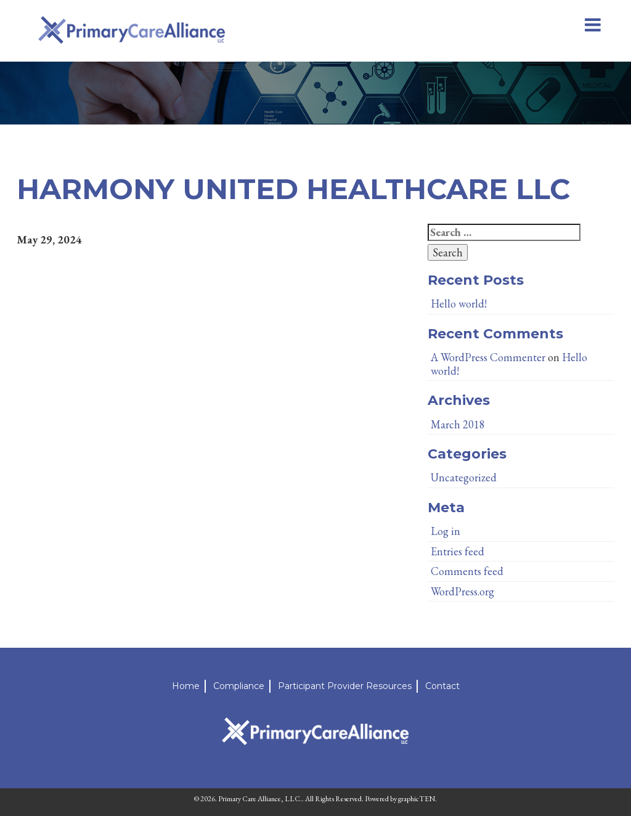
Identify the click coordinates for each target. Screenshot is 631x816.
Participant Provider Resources (345, 686)
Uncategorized (464, 477)
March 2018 (458, 424)
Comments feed (467, 571)
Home (186, 686)
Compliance (238, 686)
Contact (442, 686)
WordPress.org (462, 591)
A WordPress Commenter (488, 357)
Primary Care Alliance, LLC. (260, 799)
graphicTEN (416, 799)
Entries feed (457, 551)
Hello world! (459, 303)
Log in (445, 531)
